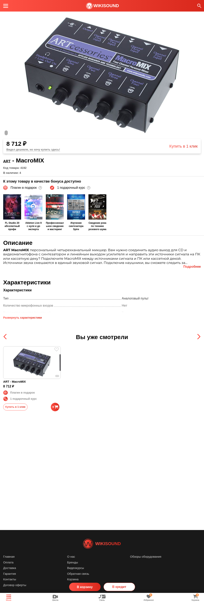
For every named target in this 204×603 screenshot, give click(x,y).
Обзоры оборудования (145, 562)
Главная (9, 562)
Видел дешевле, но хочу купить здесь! (33, 149)
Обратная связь (78, 579)
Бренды (72, 568)
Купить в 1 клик (183, 146)
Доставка (9, 574)
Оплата (8, 568)
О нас (71, 562)
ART (9, 160)
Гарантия (9, 579)
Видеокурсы (75, 574)
